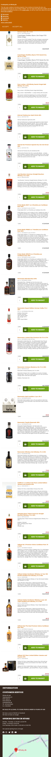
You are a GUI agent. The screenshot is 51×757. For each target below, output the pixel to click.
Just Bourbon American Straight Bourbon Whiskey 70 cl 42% (31, 174)
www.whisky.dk (7, 700)
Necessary (5, 14)
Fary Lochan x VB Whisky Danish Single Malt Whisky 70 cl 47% (32, 85)
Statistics (5, 20)
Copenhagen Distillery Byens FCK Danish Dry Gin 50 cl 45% (32, 55)
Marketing (5, 16)
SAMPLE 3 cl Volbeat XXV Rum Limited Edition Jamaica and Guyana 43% (32, 483)
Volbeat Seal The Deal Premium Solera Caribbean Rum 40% (33, 626)
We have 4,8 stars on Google (11, 714)
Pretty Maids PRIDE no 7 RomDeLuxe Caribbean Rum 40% (33, 230)
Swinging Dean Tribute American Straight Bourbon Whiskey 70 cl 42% (31, 514)
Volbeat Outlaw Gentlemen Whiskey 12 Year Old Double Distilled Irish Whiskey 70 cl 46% (33, 574)
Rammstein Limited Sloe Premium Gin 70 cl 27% (33, 337)
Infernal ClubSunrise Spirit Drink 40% (29, 115)
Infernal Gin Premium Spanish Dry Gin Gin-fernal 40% (33, 145)
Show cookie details (6, 22)
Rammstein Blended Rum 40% (27, 278)
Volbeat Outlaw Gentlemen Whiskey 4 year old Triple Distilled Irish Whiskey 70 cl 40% (32, 600)
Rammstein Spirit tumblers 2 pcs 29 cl (30, 396)
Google (21, 729)
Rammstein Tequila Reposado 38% (29, 422)
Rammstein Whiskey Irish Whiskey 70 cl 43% (32, 452)
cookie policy (25, 10)
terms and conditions (6, 11)
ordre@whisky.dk (7, 702)
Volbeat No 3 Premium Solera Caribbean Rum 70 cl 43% (33, 545)
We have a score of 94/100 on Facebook (14, 713)
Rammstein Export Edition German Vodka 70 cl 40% (32, 308)
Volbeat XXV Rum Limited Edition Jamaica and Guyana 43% (32, 656)
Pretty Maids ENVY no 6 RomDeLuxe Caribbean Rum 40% (33, 205)
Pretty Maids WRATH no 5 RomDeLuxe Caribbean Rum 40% (30, 254)
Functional (5, 18)
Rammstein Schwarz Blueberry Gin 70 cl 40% (32, 367)
